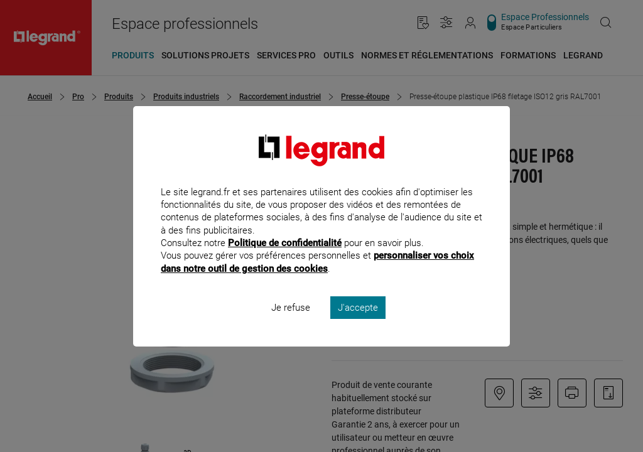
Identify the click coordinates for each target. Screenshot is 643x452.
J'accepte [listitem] (358, 324)
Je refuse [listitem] (290, 324)
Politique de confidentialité (285, 260)
